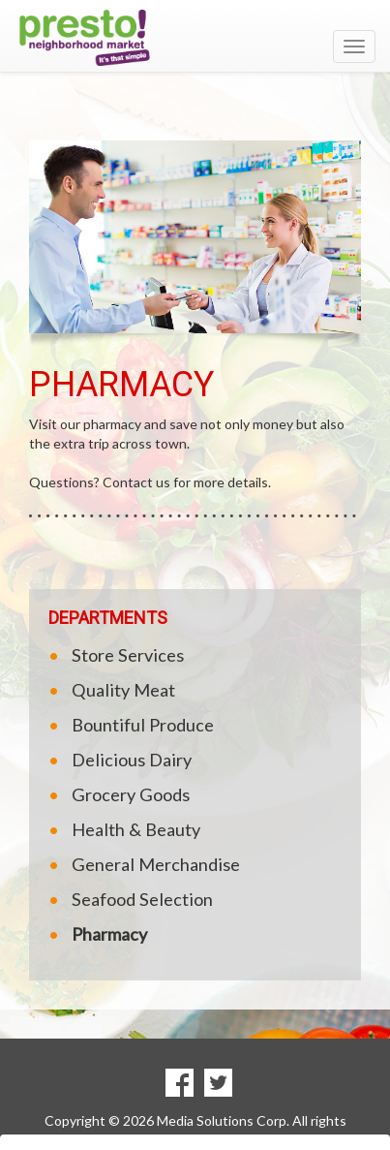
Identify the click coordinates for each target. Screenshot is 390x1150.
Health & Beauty (136, 829)
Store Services (128, 655)
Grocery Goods (131, 794)
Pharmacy (109, 934)
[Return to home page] (195, 38)
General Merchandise (156, 864)
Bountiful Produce (143, 724)
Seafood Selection (142, 899)
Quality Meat (123, 689)
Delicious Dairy (132, 759)
